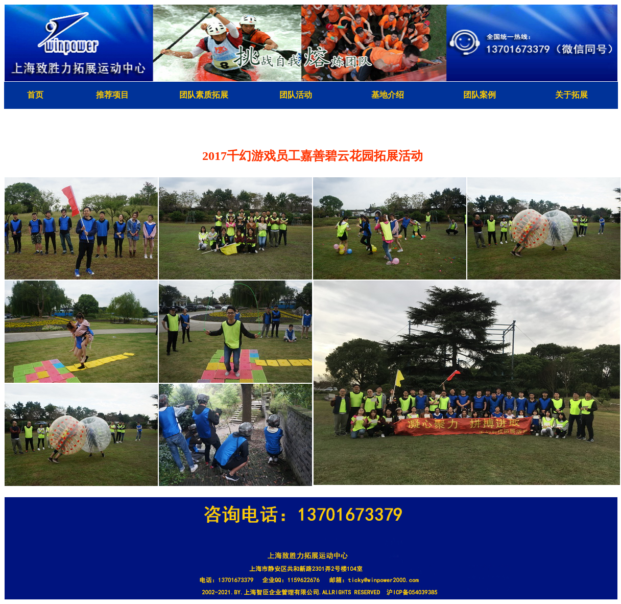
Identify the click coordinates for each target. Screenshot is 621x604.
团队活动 (295, 94)
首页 (35, 94)
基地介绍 (387, 94)
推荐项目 (112, 94)
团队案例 (479, 94)
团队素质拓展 (203, 94)
